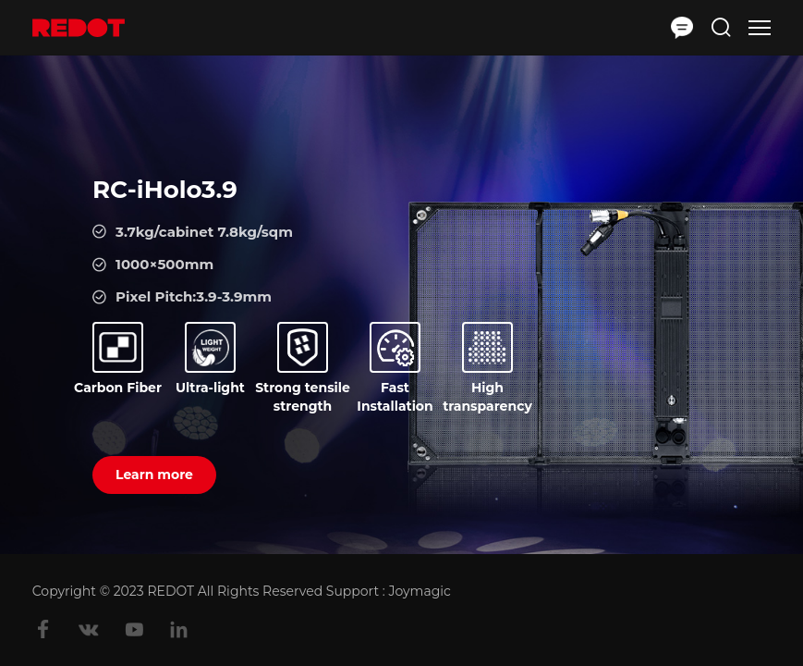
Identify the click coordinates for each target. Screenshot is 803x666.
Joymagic (418, 591)
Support (352, 591)
